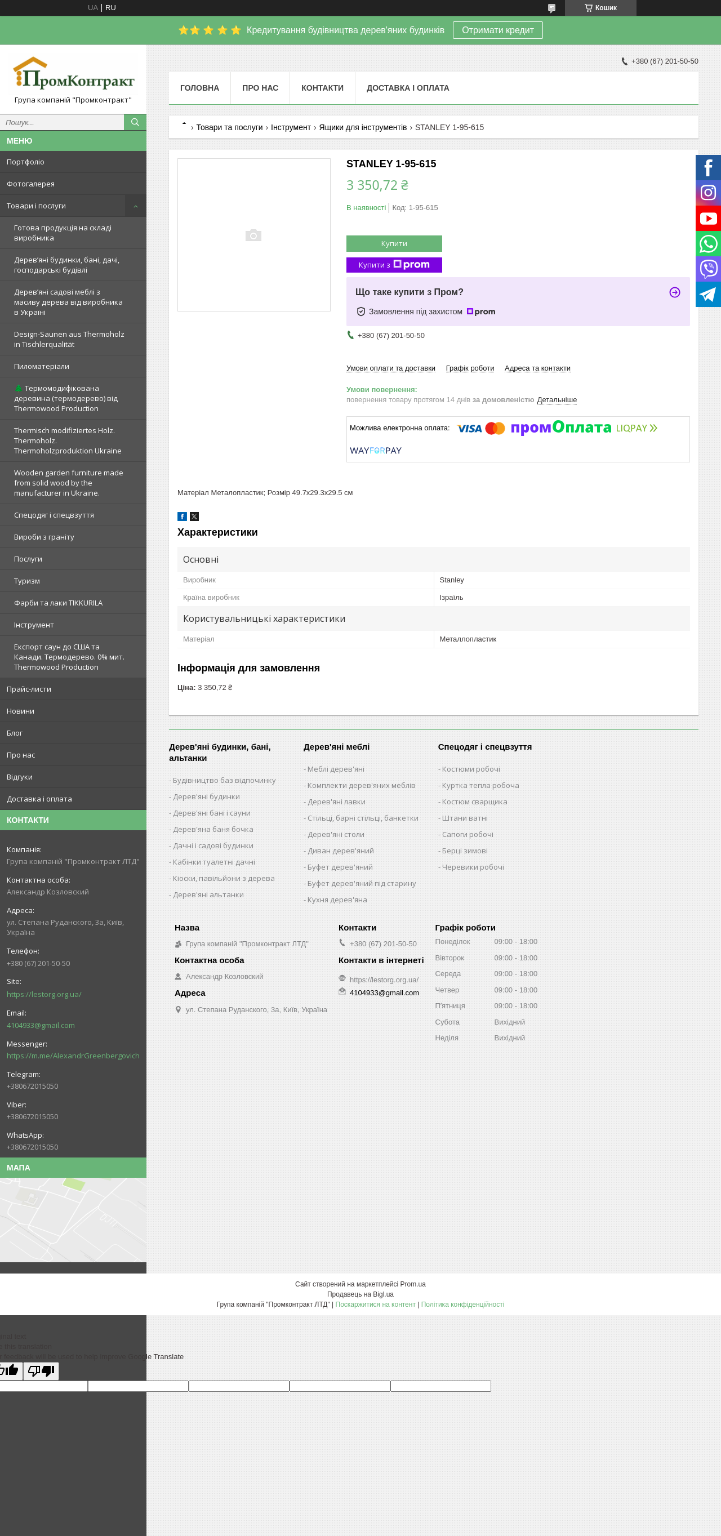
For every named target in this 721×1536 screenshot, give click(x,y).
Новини (20, 711)
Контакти (322, 87)
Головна (199, 87)
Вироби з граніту (44, 537)
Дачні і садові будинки (213, 845)
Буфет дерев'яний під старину (362, 883)
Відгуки (20, 777)
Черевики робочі (473, 867)
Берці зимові (465, 850)
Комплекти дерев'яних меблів (362, 785)
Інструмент (34, 625)
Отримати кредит (498, 30)
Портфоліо (25, 162)
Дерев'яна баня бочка (213, 829)
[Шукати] (135, 122)
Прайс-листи (29, 689)
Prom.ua (413, 1284)
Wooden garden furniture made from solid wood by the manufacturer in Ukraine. (68, 483)
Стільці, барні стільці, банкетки (363, 818)
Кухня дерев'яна (337, 899)
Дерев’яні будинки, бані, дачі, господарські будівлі (66, 265)
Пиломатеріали (41, 366)
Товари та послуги (229, 127)
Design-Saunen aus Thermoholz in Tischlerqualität (69, 339)
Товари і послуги (36, 206)
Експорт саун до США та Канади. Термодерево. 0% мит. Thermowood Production (69, 657)
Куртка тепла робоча (480, 785)
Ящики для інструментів (363, 127)
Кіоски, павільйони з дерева (224, 878)
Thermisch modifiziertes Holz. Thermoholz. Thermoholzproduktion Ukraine (68, 440)
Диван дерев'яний (341, 850)
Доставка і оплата (39, 799)
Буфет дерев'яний (340, 867)
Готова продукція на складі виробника (63, 232)
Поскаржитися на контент (376, 1304)
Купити (394, 243)
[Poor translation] (41, 1371)
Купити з (394, 265)
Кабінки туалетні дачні (214, 862)
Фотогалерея (31, 184)
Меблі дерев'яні (336, 769)
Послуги (28, 559)
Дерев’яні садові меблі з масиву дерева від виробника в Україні (68, 302)
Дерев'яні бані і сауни (212, 813)
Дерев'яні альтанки (208, 894)
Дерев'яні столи (336, 834)
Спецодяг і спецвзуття (54, 515)
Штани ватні (465, 818)
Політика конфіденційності (463, 1304)
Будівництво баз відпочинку (224, 780)
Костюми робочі (471, 769)
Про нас (21, 755)
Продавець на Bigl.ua (360, 1294)
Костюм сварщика (475, 801)
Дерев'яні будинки (206, 796)
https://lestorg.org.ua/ (44, 994)
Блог (15, 733)
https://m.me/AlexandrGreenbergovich (73, 1055)
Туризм (27, 581)
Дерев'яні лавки (337, 801)
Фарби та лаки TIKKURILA (58, 603)
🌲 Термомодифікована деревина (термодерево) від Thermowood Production (66, 398)
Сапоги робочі (467, 834)
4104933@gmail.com (41, 1025)
